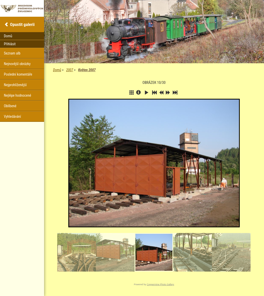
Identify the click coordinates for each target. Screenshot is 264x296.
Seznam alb (12, 53)
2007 (69, 70)
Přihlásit (10, 44)
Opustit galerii (22, 24)
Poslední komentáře (18, 74)
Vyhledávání (12, 116)
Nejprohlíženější (15, 85)
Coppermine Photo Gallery (160, 284)
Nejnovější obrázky (17, 64)
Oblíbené (10, 106)
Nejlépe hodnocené (17, 95)
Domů (57, 70)
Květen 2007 (87, 70)
